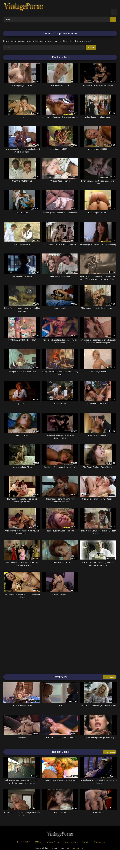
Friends (85, 842)
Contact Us (99, 842)
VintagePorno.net (76, 848)
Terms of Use (70, 842)
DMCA (38, 842)
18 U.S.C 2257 (22, 842)
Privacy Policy (52, 842)
